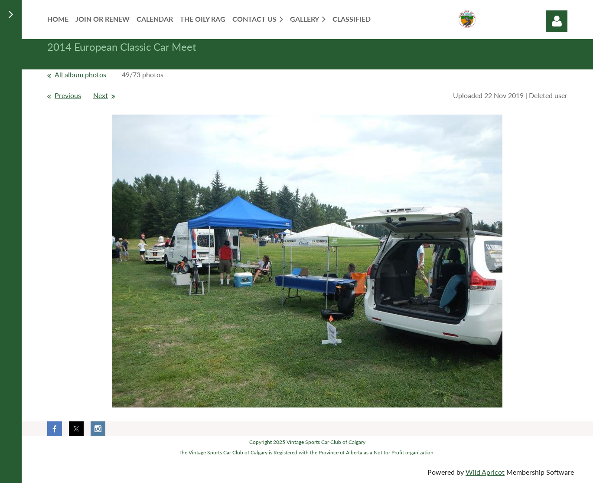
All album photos (80, 74)
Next (100, 95)
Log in (556, 21)
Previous (68, 95)
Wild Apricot (485, 472)
